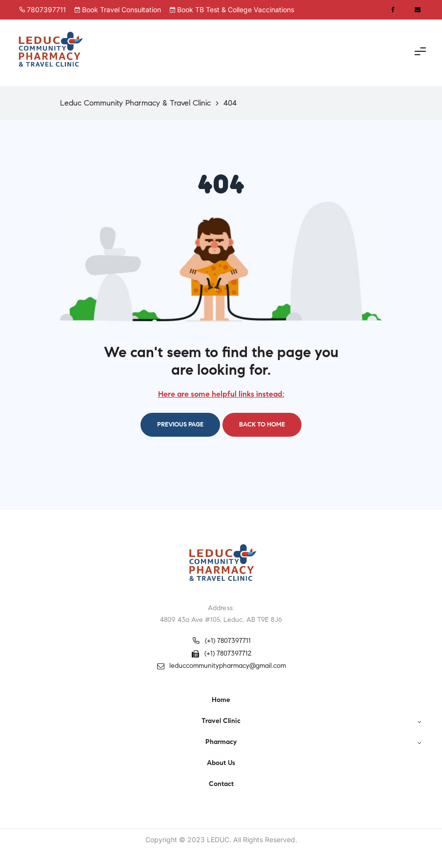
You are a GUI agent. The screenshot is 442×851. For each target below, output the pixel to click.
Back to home (262, 424)
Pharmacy (313, 742)
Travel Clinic (311, 721)
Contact (221, 784)
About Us (221, 763)
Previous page (180, 424)
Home (221, 700)
